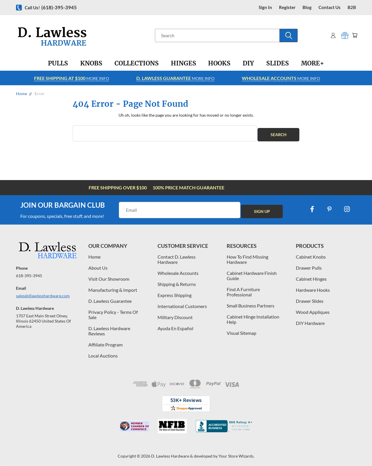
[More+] (312, 63)
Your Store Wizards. (236, 453)
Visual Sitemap (241, 330)
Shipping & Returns (177, 281)
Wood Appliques (313, 309)
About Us (98, 265)
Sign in (265, 7)
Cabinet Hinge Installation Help (253, 316)
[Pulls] (58, 63)
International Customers (182, 303)
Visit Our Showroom (108, 276)
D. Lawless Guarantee (110, 298)
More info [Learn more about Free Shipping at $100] (71, 78)
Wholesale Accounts (178, 270)
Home (94, 254)
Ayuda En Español (175, 325)
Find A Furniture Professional (243, 289)
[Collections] (136, 63)
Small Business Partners (250, 303)
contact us (330, 7)
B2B (352, 7)
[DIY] (248, 63)
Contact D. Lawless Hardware (177, 256)
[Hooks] (219, 63)
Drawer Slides (309, 298)
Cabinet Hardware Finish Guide (252, 273)
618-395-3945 (29, 273)
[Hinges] (184, 63)
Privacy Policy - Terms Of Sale (113, 312)
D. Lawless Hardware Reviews (109, 328)
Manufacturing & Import (112, 287)
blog (307, 7)
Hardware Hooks (313, 287)
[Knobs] (91, 63)
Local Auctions (103, 353)
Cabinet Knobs (311, 254)
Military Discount (175, 314)
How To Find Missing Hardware (247, 256)
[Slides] (277, 63)
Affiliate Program (105, 342)
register (287, 7)
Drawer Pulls (309, 265)
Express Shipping (175, 292)
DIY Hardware (310, 320)
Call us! (51, 7)
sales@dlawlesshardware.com (43, 293)
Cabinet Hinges (311, 276)
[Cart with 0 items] (353, 35)
